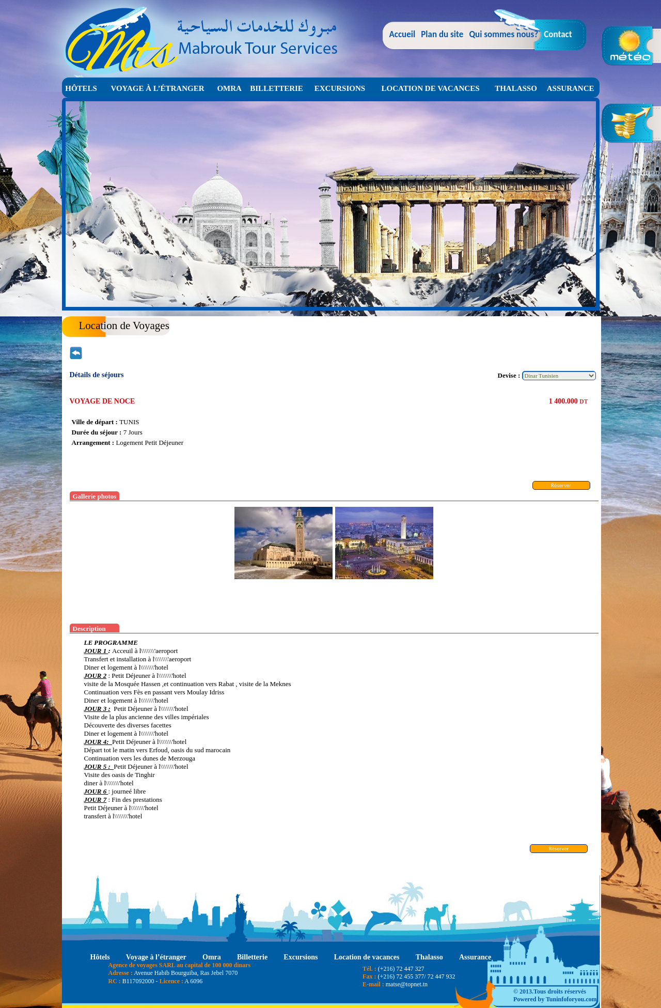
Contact (558, 34)
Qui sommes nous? (503, 34)
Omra (229, 88)
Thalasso (516, 88)
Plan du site (442, 34)
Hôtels (81, 88)
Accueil (402, 34)
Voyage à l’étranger (157, 88)
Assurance (570, 88)
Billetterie (276, 88)
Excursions (339, 88)
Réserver (561, 485)
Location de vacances (431, 88)
